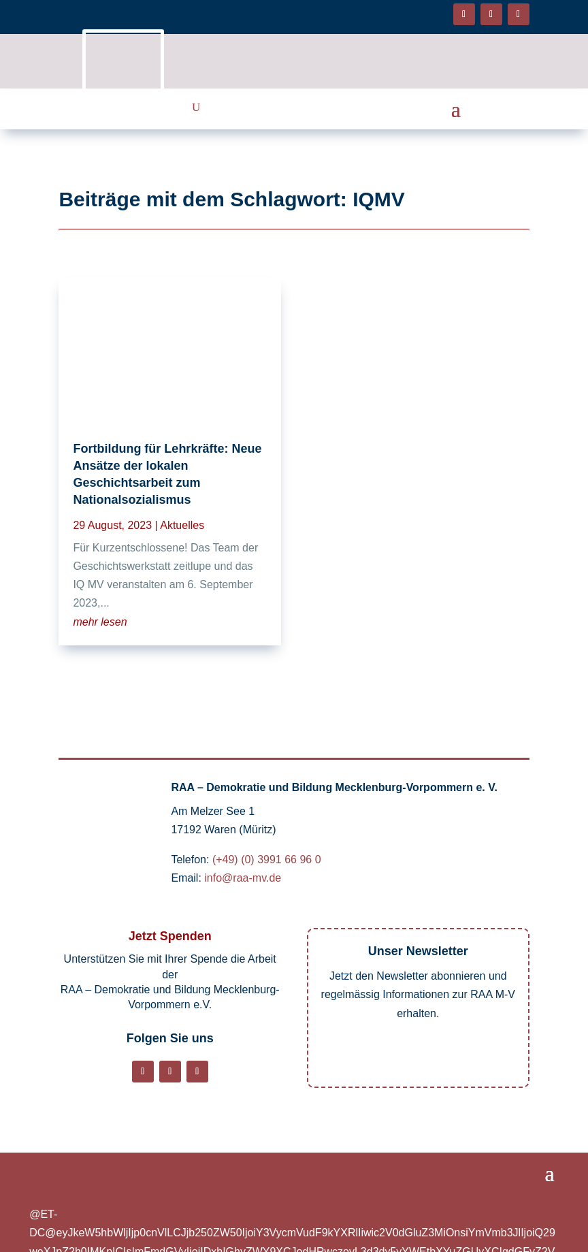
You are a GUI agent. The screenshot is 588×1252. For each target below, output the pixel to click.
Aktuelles (182, 525)
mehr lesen (100, 622)
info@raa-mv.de (242, 878)
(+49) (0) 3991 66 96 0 (266, 859)
